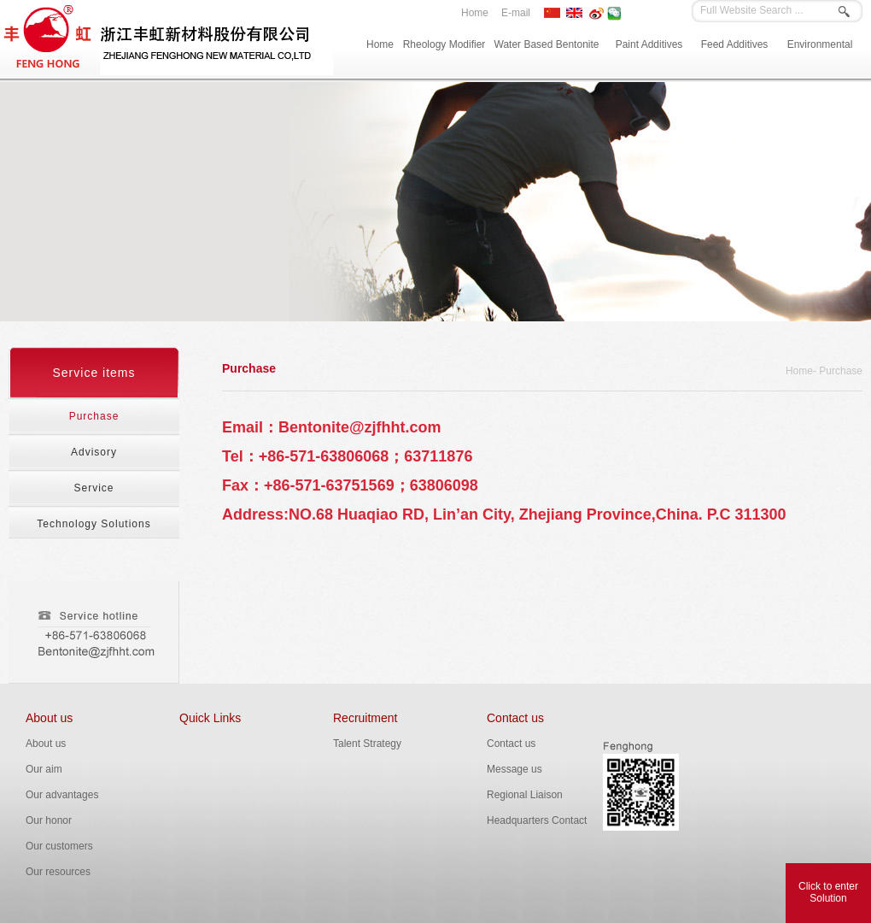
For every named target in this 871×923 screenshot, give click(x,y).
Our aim (44, 769)
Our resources (58, 872)
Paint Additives (649, 44)
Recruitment (365, 718)
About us (49, 718)
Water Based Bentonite (546, 44)
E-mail (515, 13)
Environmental (820, 44)
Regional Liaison (525, 795)
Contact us (515, 718)
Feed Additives (735, 44)
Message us (514, 769)
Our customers (59, 846)
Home (474, 13)
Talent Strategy (367, 744)
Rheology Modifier (444, 44)
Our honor (49, 820)
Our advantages (62, 795)
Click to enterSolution (828, 892)
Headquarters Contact (537, 820)
